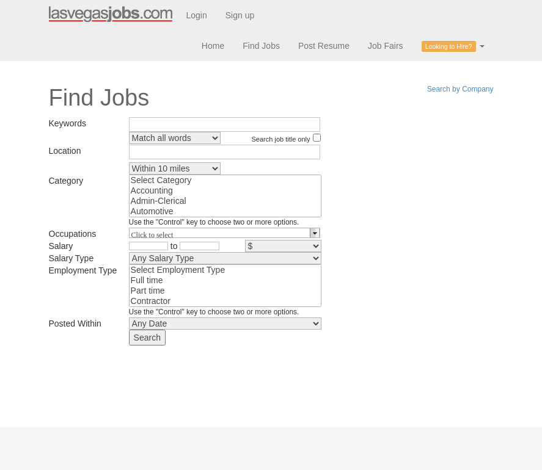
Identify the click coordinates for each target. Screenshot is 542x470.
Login (196, 15)
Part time (225, 291)
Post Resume (324, 46)
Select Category (225, 180)
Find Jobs (261, 46)
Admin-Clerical (225, 201)
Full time (225, 280)
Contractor (225, 301)
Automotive (225, 211)
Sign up (239, 15)
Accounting (225, 191)
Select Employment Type (225, 270)
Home (213, 46)
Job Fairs (385, 46)
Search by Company (460, 89)
